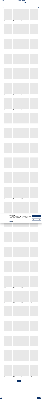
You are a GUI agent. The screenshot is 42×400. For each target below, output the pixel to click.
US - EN (3, 0)
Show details (10, 398)
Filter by (3, 7)
